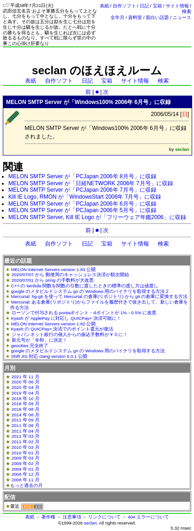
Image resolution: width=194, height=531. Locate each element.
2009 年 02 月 (25, 463)
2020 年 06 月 (25, 381)
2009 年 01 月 (25, 469)
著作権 (48, 516)
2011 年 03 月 (25, 436)
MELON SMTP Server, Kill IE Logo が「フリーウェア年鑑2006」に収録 (97, 217)
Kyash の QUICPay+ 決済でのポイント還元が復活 (62, 328)
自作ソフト (124, 5)
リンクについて (104, 516)
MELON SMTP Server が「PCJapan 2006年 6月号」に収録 (82, 204)
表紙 (104, 5)
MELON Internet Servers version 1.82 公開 (53, 323)
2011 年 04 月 (25, 431)
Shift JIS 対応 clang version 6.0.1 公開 (49, 356)
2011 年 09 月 (25, 419)
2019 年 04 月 (25, 392)
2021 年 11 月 (25, 376)
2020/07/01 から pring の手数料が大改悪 (53, 280)
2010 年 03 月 (25, 447)
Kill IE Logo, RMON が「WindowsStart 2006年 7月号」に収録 (84, 197)
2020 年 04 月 (25, 387)
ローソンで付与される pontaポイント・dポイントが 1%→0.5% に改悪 (84, 312)
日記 (144, 5)
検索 (186, 11)
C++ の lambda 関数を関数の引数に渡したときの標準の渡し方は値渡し (85, 285)
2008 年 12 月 (25, 474)
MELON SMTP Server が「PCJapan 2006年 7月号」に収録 (82, 190)
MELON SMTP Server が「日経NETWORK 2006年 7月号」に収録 (90, 183)
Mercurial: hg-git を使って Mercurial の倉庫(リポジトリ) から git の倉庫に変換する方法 (99, 296)
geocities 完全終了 (30, 345)
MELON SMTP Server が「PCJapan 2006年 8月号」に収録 (82, 176)
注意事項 (72, 516)
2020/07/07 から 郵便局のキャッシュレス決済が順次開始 (70, 274)
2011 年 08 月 (25, 425)
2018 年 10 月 (25, 398)
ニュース (182, 17)
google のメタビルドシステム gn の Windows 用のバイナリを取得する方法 (88, 350)
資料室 (135, 17)
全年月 (117, 17)
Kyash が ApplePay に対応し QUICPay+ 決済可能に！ (66, 318)
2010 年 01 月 (25, 452)
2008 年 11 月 (25, 479)
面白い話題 (157, 17)
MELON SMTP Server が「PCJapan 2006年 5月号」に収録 (82, 210)
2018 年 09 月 (25, 403)
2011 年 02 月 (25, 441)
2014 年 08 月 (25, 414)
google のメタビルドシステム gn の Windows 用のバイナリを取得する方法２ (90, 291)
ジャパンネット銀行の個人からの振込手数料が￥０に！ (70, 334)
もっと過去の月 (26, 485)
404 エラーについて (148, 516)
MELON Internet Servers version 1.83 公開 (53, 269)
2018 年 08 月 (25, 409)
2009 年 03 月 (25, 457)
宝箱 (157, 5)
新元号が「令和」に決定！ (39, 340)
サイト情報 (177, 5)
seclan (90, 522)
